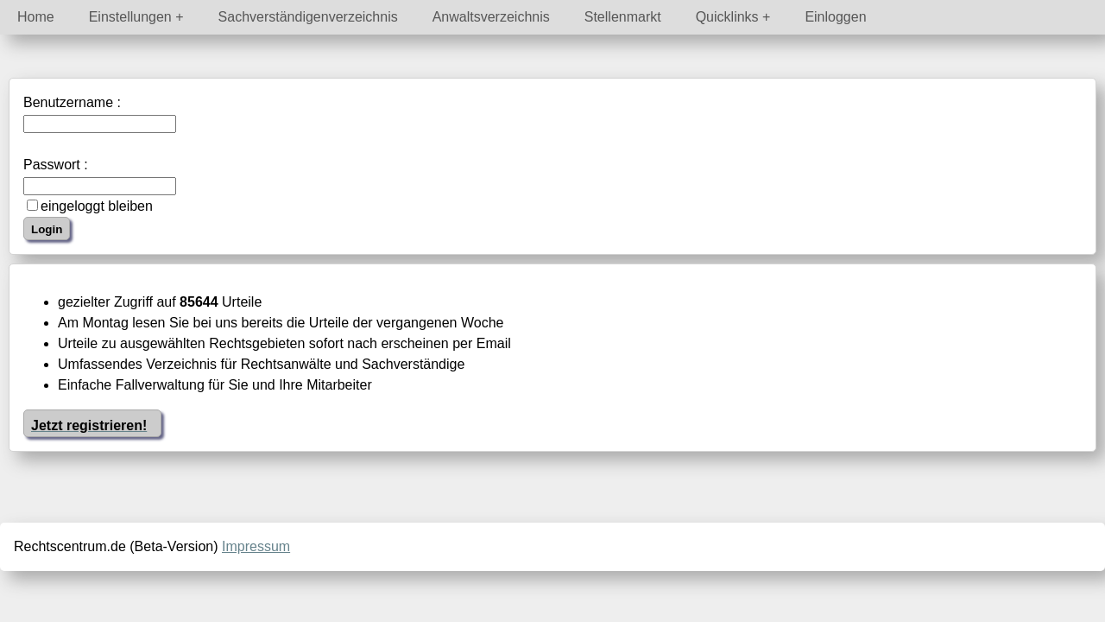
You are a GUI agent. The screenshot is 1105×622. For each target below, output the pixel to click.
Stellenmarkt (622, 17)
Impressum (256, 546)
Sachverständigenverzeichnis (308, 17)
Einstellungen (130, 17)
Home (35, 17)
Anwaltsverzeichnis (491, 17)
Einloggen (835, 17)
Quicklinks (727, 17)
